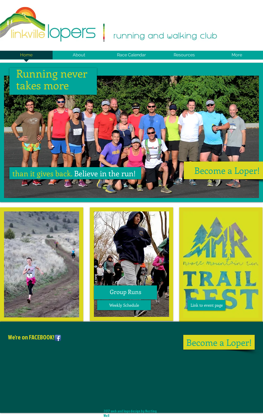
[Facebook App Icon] (58, 338)
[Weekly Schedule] (124, 305)
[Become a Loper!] (219, 342)
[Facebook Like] (41, 366)
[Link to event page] (206, 305)
